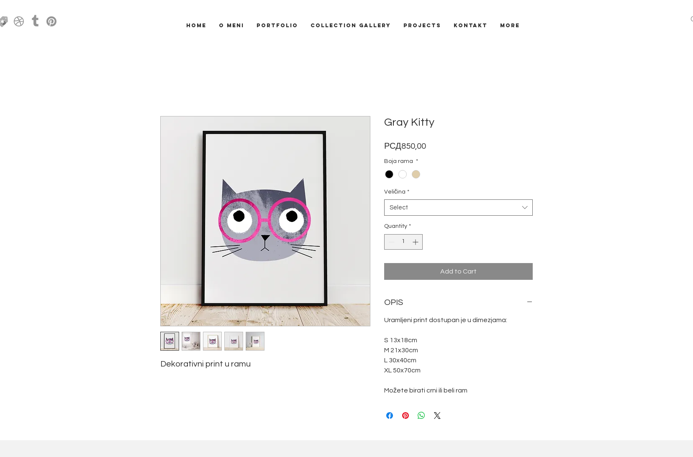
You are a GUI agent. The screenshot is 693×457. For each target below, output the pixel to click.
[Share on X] (437, 416)
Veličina (396, 192)
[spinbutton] (403, 242)
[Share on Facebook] (390, 416)
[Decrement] (390, 242)
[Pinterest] (51, 21)
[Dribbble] (19, 21)
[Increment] (416, 242)
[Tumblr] (35, 21)
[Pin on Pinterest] (405, 416)
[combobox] (458, 207)
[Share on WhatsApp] (421, 416)
